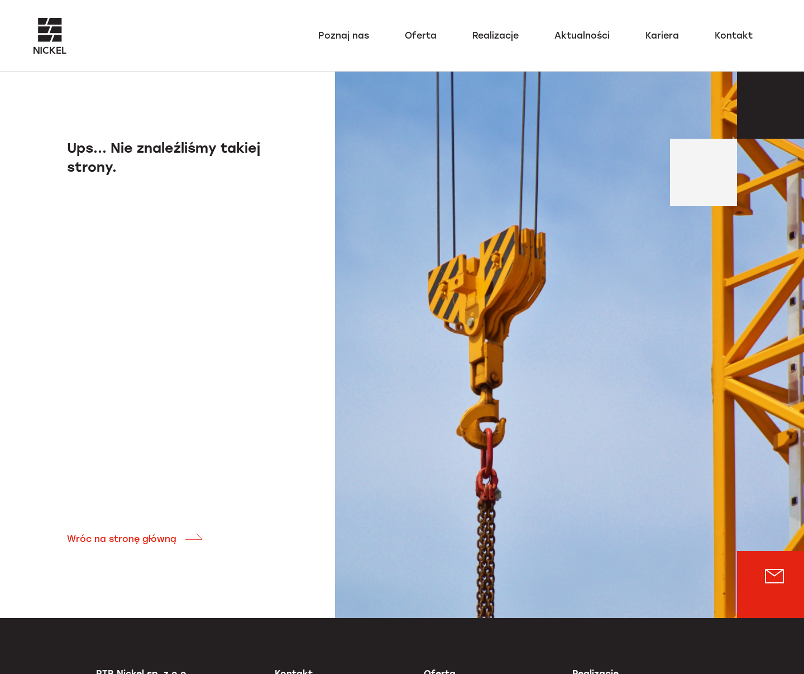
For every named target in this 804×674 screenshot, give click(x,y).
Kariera (662, 35)
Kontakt (734, 35)
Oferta (421, 35)
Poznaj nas (343, 35)
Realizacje (495, 35)
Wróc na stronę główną (135, 539)
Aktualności (582, 35)
